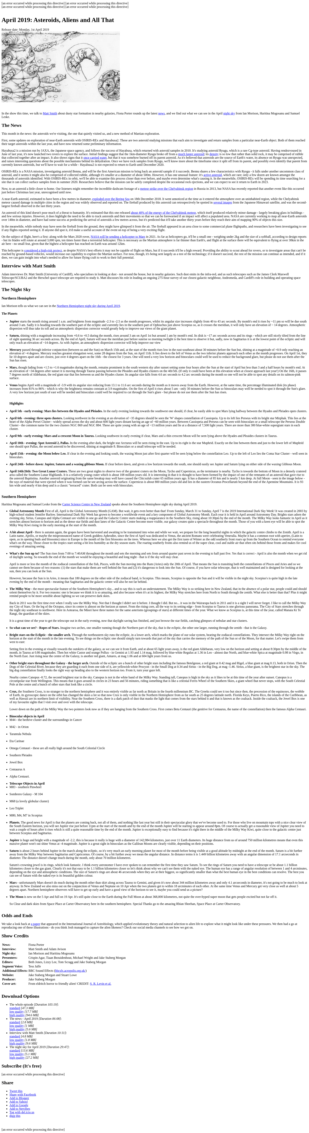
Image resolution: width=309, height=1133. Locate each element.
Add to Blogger (19, 1098)
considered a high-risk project (43, 250)
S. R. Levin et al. (100, 983)
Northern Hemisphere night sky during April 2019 (88, 306)
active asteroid (212, 175)
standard (14, 1008)
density (214, 154)
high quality (17, 1015)
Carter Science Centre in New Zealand (86, 504)
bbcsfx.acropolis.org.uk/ (70, 970)
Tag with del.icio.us (21, 1112)
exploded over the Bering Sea (110, 199)
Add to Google (18, 1105)
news (161, 113)
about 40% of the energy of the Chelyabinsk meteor (163, 212)
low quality (16, 1011)
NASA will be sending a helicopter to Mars (118, 236)
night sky (229, 113)
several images (222, 202)
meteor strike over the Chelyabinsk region (166, 188)
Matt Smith (50, 113)
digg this (14, 1115)
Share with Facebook (22, 1094)
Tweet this (15, 1091)
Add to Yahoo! (18, 1101)
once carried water (95, 157)
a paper (35, 924)
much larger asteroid (191, 154)
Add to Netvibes (19, 1108)
